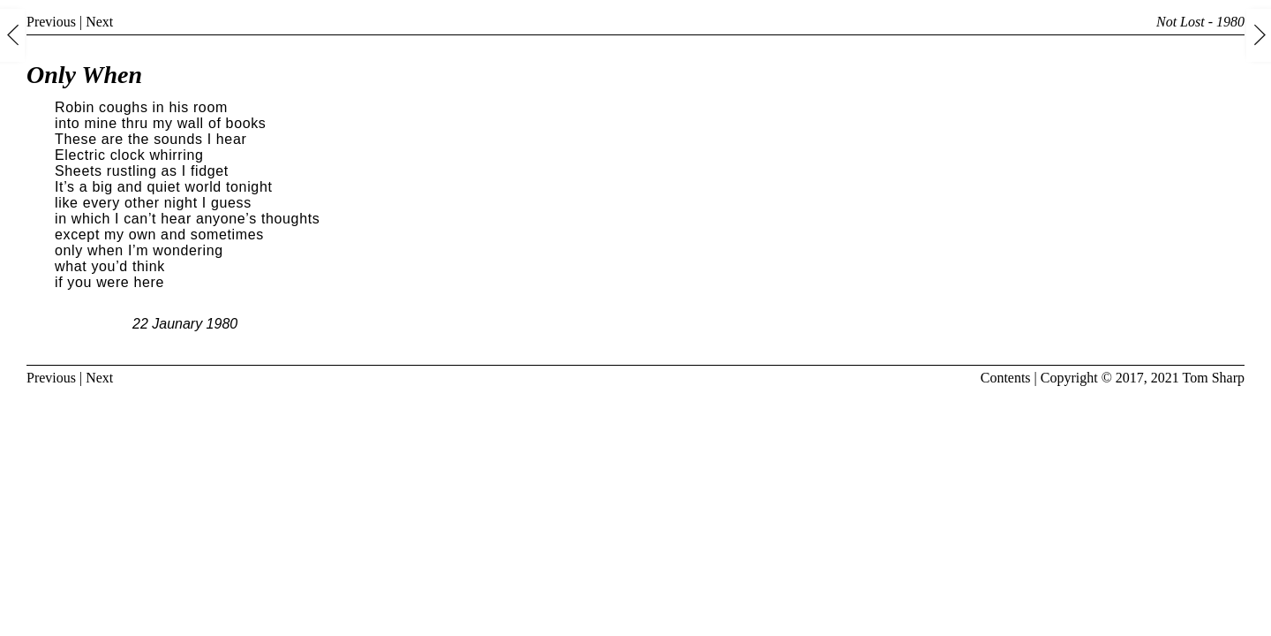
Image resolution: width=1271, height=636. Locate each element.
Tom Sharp (1214, 377)
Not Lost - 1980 (1200, 21)
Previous (51, 21)
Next (99, 21)
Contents (1006, 377)
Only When (84, 74)
